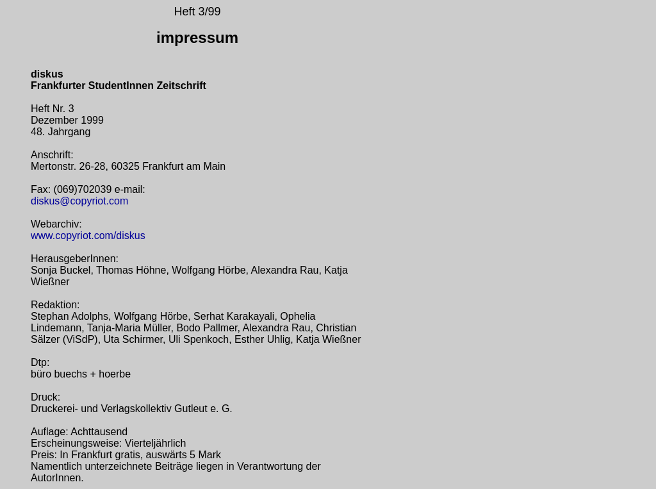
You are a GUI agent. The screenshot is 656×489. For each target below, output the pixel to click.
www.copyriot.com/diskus (88, 235)
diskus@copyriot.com (79, 200)
